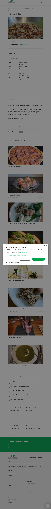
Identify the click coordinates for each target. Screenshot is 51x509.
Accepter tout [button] (38, 259)
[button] (25, 255)
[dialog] (25, 254)
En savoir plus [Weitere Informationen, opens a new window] (23, 252)
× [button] (46, 245)
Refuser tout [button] (24, 259)
